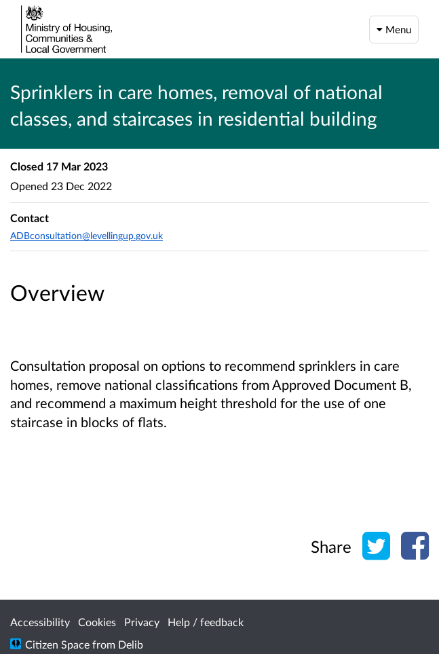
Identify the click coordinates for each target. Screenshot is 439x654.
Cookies (97, 621)
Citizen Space (57, 644)
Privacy (141, 621)
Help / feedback (206, 621)
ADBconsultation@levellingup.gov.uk (86, 235)
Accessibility (40, 621)
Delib (130, 644)
